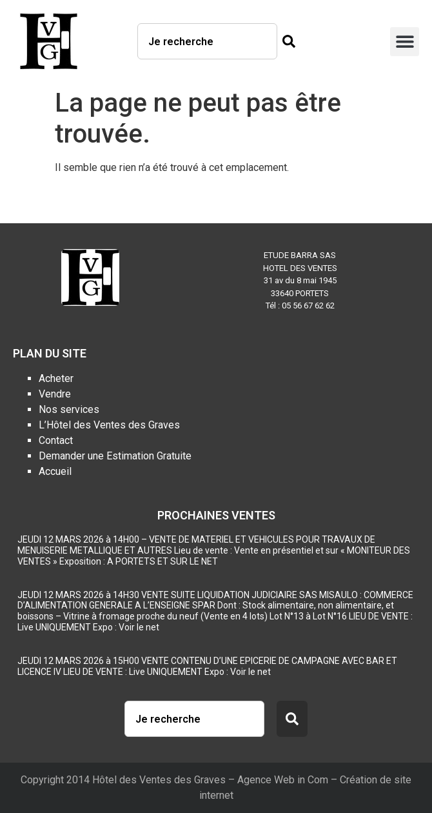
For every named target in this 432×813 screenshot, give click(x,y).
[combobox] (207, 41)
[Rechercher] (286, 41)
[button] (404, 41)
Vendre (55, 394)
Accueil (55, 471)
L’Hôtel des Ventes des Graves (109, 425)
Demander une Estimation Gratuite (115, 456)
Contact (56, 440)
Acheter (56, 378)
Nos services (69, 409)
